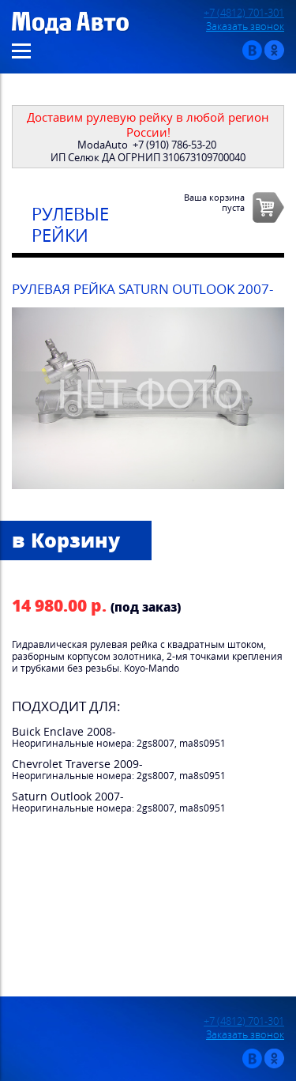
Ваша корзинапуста (214, 202)
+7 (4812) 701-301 (244, 13)
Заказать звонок (245, 26)
